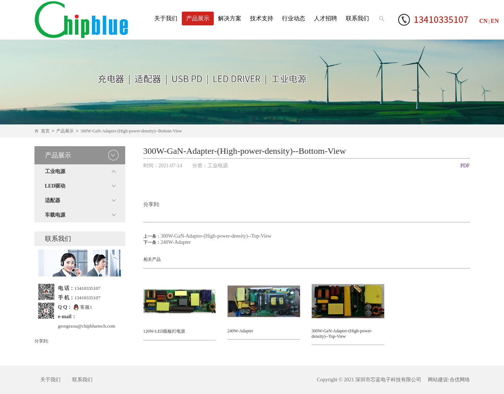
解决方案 (229, 18)
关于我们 (165, 18)
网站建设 (438, 379)
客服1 (82, 307)
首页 (45, 131)
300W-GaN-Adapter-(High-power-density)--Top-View (216, 236)
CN (483, 21)
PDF (465, 165)
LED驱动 (55, 186)
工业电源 (55, 171)
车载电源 (55, 215)
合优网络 (460, 379)
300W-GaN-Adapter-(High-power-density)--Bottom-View (131, 131)
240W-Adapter (176, 242)
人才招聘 (325, 18)
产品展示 (197, 18)
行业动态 (293, 18)
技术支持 (261, 18)
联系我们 (357, 18)
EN (495, 21)
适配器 (52, 200)
